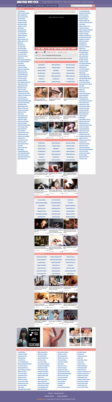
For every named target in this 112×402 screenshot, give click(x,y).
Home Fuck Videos (22, 50)
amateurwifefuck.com (41, 399)
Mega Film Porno (22, 87)
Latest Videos (29, 5)
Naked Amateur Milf (23, 106)
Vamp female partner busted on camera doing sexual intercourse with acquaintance (56, 231)
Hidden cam (55, 58)
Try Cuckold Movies (23, 52)
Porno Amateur (22, 130)
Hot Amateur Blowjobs (23, 61)
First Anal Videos (22, 48)
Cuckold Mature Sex (23, 151)
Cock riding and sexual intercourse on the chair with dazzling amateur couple (55, 117)
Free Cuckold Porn (22, 33)
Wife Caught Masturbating (24, 100)
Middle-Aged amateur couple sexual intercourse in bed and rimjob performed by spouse (55, 134)
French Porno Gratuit (23, 132)
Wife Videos (21, 5)
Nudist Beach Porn (22, 72)
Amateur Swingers (22, 35)
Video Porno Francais (23, 121)
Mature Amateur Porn (59, 393)
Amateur (61, 58)
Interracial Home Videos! (24, 156)
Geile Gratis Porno (22, 158)
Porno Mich (21, 63)
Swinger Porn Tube (23, 85)
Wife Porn (50, 393)
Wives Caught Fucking (23, 13)
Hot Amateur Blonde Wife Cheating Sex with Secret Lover (41, 248)
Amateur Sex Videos (23, 91)
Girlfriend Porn (21, 37)
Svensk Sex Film (22, 29)
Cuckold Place (21, 11)
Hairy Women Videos (23, 143)
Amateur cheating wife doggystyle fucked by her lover (41, 305)
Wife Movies (21, 28)
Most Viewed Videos (52, 5)
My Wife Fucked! (83, 18)
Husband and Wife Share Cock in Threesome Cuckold (70, 322)
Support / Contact (49, 396)
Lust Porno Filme (22, 54)
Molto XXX (20, 43)
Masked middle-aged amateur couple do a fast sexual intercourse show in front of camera (41, 118)
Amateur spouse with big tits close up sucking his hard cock (70, 191)
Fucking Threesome (23, 99)
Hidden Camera (49, 58)
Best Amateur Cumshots (24, 82)
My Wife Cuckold (22, 20)
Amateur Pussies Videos (24, 125)
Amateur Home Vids (23, 134)
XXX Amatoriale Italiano (24, 153)
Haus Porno (21, 113)
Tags (36, 58)
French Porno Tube (23, 115)
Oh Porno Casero (22, 78)
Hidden (64, 58)
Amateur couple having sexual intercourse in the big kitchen (70, 305)
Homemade (69, 58)
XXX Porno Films (22, 141)
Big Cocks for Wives (23, 16)
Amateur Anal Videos (23, 110)
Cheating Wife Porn (23, 74)
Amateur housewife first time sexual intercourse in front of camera (69, 231)
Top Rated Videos (39, 5)
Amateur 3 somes (22, 26)
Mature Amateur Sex (23, 39)
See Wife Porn (21, 44)
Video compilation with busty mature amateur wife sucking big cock (69, 174)
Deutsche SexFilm (22, 80)
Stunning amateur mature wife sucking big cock (70, 288)
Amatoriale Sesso (22, 104)
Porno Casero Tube (23, 127)
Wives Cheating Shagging (24, 59)
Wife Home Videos (22, 24)
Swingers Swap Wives (85, 13)
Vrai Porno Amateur (23, 56)
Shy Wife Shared (22, 31)
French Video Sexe (22, 147)
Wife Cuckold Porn (22, 15)
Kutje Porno (21, 57)
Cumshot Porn (21, 138)
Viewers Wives (21, 65)
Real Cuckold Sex (22, 128)
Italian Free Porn (22, 112)
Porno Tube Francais (23, 155)
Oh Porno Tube (21, 46)
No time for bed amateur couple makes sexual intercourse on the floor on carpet (56, 288)
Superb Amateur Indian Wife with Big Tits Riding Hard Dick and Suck (55, 248)
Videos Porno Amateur (23, 136)
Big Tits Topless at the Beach (55, 321)
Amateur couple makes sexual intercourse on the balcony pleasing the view (41, 288)
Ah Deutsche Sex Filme (24, 93)
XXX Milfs (20, 145)
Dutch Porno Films (22, 76)
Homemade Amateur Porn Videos (53, 55)
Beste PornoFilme (22, 123)
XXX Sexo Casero (22, 97)
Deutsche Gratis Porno (23, 102)
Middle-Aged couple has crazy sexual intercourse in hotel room (41, 134)
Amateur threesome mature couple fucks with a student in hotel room (70, 117)
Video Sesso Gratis (23, 84)
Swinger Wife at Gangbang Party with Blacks (40, 322)
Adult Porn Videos (22, 119)
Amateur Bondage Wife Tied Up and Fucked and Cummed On (41, 174)
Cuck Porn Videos (22, 67)
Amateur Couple (41, 58)
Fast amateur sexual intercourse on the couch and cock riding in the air (41, 191)
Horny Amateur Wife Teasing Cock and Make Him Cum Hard (55, 191)
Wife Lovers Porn (22, 71)
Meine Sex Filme (22, 89)
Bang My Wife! (21, 18)
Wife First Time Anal (23, 108)
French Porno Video (23, 140)
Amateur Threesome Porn (24, 95)
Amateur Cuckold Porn (23, 69)
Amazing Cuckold (22, 22)
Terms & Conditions (62, 396)
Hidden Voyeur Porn (23, 41)
